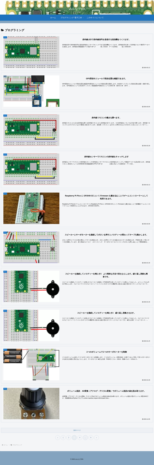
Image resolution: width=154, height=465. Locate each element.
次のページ (77, 430)
